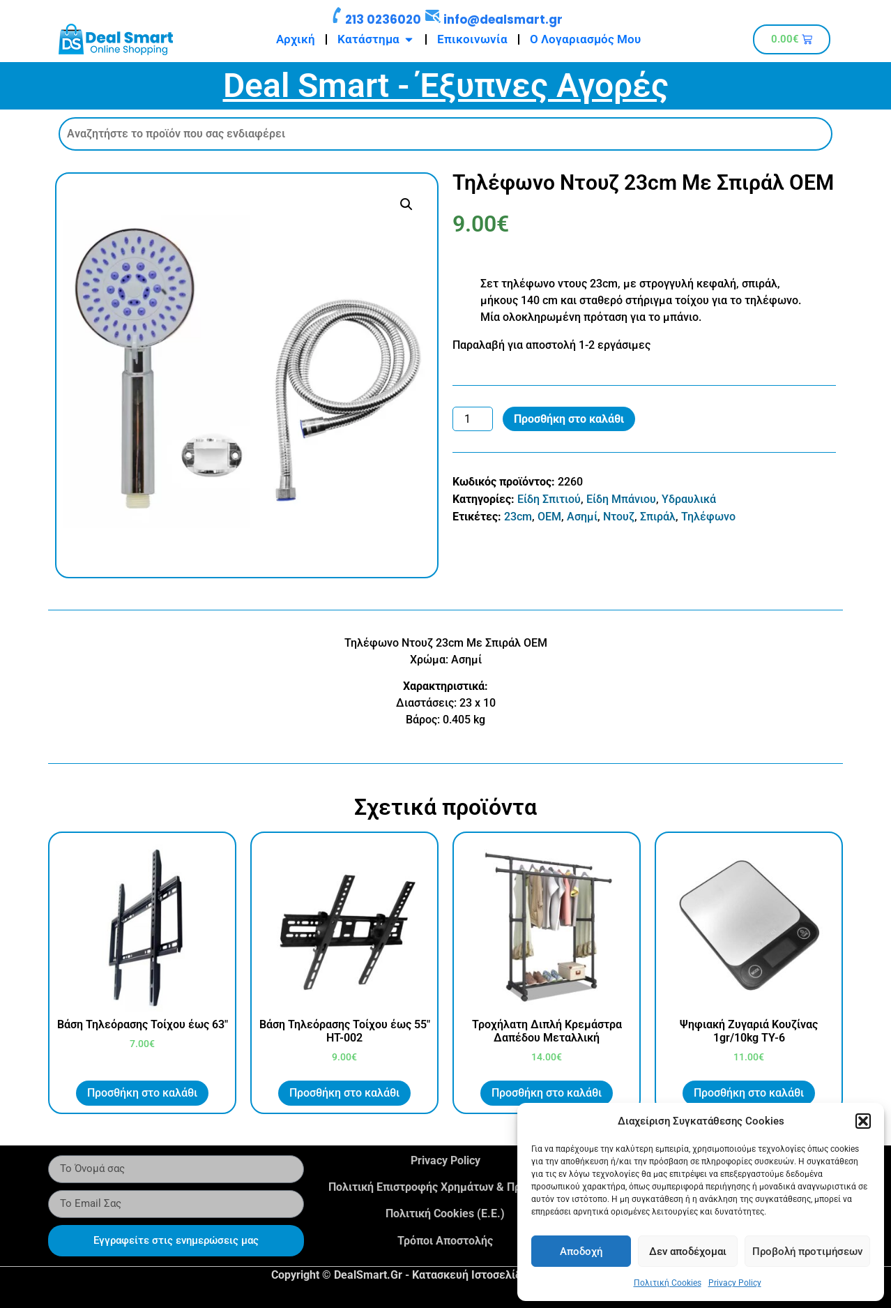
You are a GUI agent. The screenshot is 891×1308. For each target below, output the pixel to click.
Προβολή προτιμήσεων (807, 1251)
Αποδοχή (581, 1251)
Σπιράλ (658, 516)
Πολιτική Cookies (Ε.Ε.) (445, 1213)
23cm (518, 516)
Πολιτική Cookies (667, 1283)
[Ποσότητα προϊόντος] (472, 419)
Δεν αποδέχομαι (687, 1251)
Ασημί (582, 516)
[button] (863, 1121)
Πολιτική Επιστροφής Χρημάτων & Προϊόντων (445, 1187)
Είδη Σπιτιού (549, 499)
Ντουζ (618, 516)
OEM (549, 516)
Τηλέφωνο (708, 516)
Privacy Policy (734, 1283)
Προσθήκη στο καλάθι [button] (142, 1092)
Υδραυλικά (689, 499)
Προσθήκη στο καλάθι (569, 419)
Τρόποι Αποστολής (445, 1240)
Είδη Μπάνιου (621, 499)
